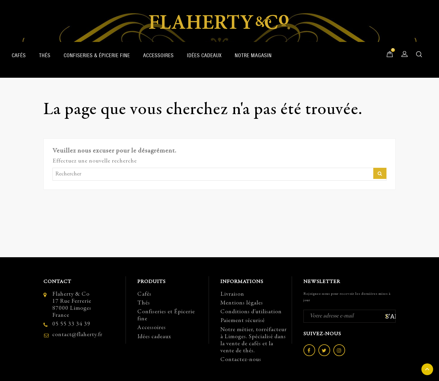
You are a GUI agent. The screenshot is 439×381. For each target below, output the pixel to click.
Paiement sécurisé (242, 321)
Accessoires (158, 55)
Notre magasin (253, 55)
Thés (44, 55)
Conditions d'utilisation (251, 312)
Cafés (19, 55)
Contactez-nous (240, 360)
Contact (57, 282)
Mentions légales (241, 303)
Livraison (232, 294)
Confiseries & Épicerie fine (97, 55)
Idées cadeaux (204, 55)
